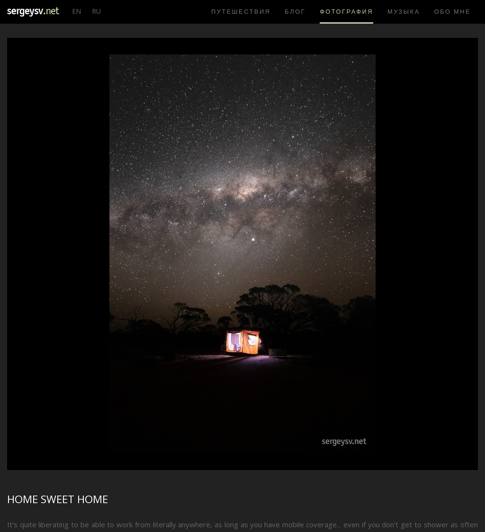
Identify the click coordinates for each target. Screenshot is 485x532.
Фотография (346, 11)
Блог (295, 11)
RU (96, 11)
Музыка (403, 11)
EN (76, 11)
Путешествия (240, 11)
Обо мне (452, 11)
